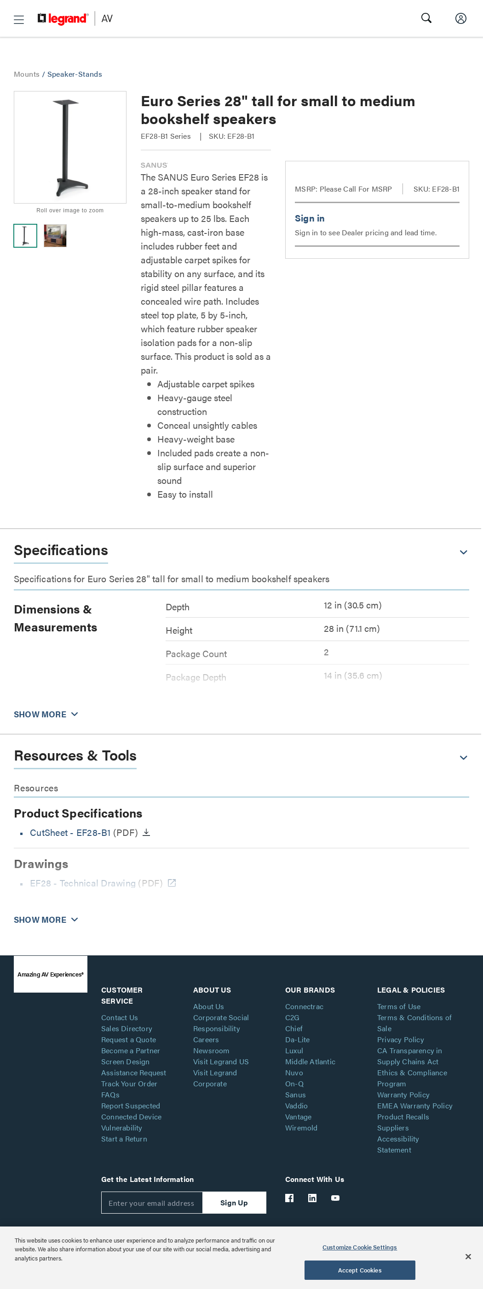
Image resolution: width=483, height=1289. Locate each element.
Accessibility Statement (398, 1144)
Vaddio (296, 1105)
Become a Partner (130, 1050)
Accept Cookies (360, 1270)
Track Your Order (129, 1083)
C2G (292, 1017)
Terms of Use (398, 1006)
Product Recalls (403, 1116)
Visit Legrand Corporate (215, 1078)
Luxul (294, 1050)
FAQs (110, 1094)
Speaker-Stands (75, 73)
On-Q (294, 1083)
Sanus (295, 1094)
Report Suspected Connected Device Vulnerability (131, 1116)
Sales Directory (126, 1028)
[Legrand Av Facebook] (289, 1198)
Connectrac (304, 1006)
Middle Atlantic (310, 1061)
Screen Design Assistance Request (134, 1067)
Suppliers (393, 1127)
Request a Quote (128, 1039)
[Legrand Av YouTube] (335, 1198)
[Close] (468, 1256)
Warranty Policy (403, 1094)
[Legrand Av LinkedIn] (312, 1198)
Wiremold (301, 1127)
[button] (19, 20)
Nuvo (294, 1072)
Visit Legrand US (221, 1061)
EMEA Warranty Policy (415, 1105)
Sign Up (234, 1202)
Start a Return (124, 1138)
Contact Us (119, 1017)
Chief (294, 1028)
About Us (208, 1006)
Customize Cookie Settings (359, 1247)
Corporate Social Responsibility (221, 1022)
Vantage (298, 1116)
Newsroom (211, 1050)
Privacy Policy (400, 1039)
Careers (206, 1039)
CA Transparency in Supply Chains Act (410, 1056)
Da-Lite (297, 1039)
